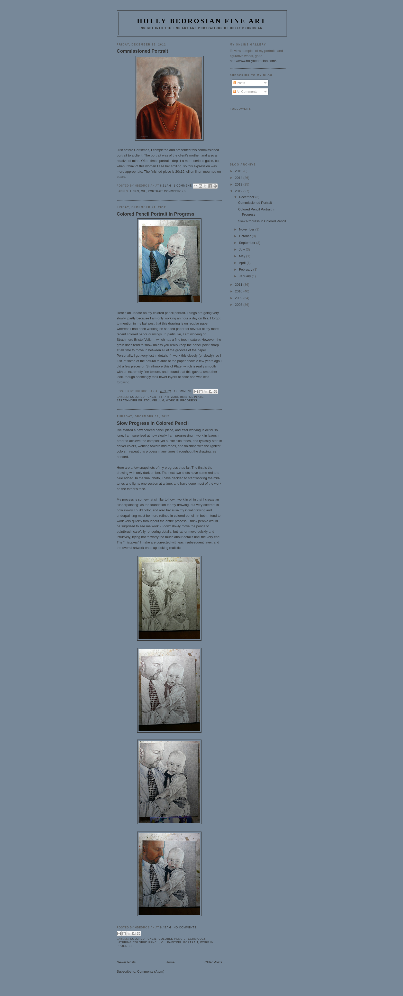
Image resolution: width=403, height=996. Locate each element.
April (243, 263)
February (246, 269)
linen (134, 191)
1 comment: (183, 185)
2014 (239, 178)
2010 (239, 291)
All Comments (245, 92)
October (245, 236)
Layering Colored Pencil (138, 942)
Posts (239, 83)
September (247, 243)
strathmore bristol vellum (140, 400)
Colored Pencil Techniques (182, 938)
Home (170, 962)
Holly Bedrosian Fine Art (202, 21)
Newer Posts (126, 962)
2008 (239, 305)
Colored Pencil (143, 396)
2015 (239, 171)
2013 (239, 184)
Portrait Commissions (167, 191)
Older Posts (213, 962)
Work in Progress (181, 400)
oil (143, 191)
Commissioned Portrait (142, 51)
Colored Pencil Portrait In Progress (155, 214)
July (242, 249)
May (242, 256)
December (247, 197)
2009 (239, 298)
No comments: (185, 927)
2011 (239, 285)
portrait (190, 942)
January (245, 276)
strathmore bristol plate (181, 396)
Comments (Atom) (150, 971)
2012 (239, 191)
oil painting (171, 942)
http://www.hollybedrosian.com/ (253, 61)
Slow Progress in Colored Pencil (153, 423)
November (247, 229)
